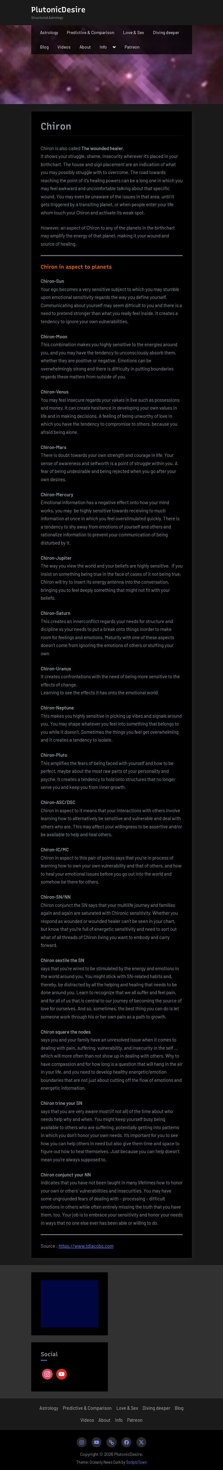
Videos (64, 47)
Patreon (132, 47)
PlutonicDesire (58, 9)
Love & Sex (133, 32)
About (85, 47)
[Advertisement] (70, 1303)
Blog (44, 47)
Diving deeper (166, 32)
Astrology (49, 32)
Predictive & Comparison (90, 32)
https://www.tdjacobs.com (86, 1246)
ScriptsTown (136, 1462)
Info (103, 47)
